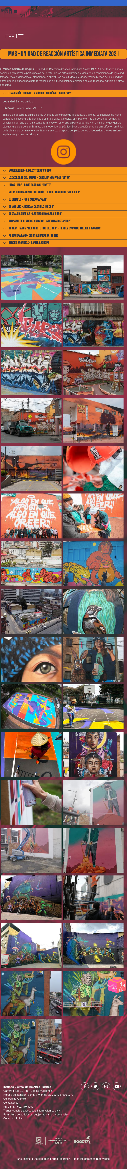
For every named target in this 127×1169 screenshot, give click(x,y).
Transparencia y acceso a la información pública (31, 1110)
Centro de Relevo (13, 1118)
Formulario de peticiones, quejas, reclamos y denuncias (36, 1114)
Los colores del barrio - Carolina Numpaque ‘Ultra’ (36, 179)
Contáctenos (10, 1102)
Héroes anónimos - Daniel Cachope (25, 244)
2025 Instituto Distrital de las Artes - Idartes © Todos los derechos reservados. (63, 1158)
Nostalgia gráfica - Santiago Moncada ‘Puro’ (32, 215)
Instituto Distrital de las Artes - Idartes (27, 1086)
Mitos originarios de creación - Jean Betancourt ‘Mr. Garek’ (41, 193)
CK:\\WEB (33, 10)
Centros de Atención (15, 1098)
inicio (11, 36)
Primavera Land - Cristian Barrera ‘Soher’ (30, 236)
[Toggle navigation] (16, 11)
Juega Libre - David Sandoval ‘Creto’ (26, 186)
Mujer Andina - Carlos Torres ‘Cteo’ (26, 171)
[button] (31, 278)
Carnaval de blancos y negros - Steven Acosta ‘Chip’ (36, 222)
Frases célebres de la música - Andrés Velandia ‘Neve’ (37, 94)
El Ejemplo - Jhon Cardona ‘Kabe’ (24, 200)
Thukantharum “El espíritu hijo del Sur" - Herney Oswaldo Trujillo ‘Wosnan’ (51, 229)
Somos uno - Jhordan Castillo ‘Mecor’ (28, 208)
